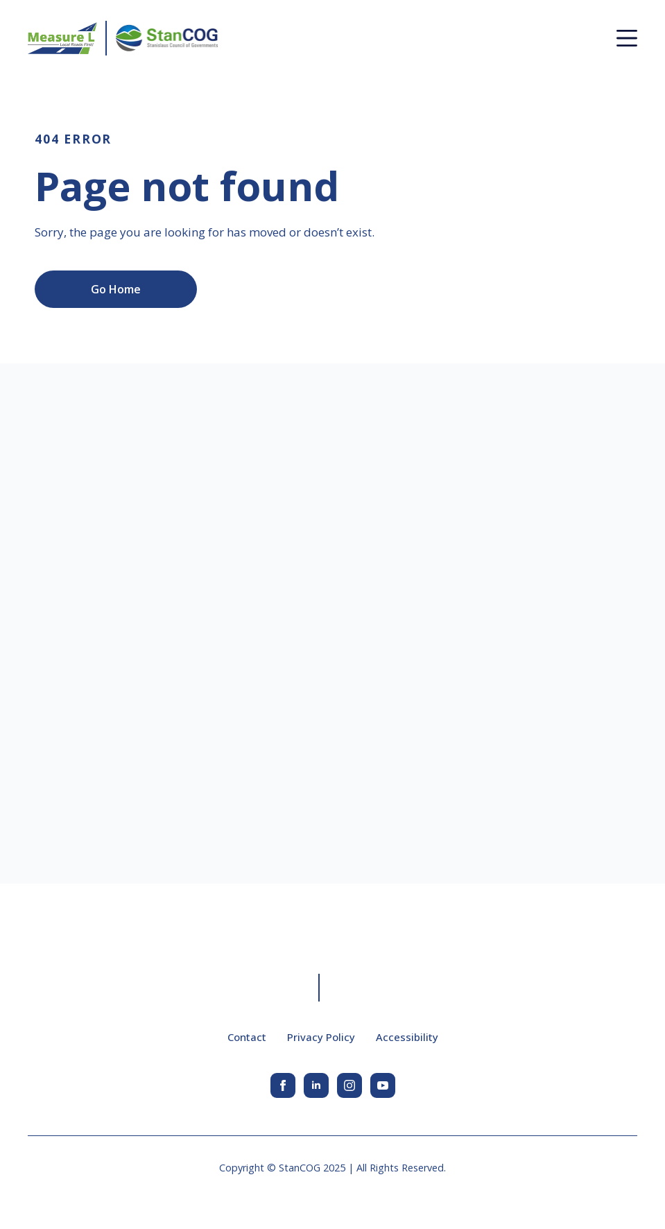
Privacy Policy (321, 1037)
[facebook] (282, 1085)
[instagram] (349, 1085)
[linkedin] (316, 1085)
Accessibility (407, 1037)
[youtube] (382, 1085)
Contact (246, 1037)
